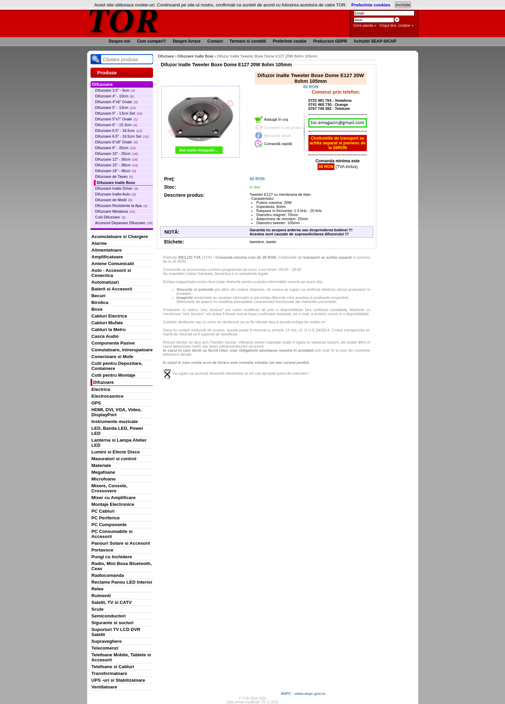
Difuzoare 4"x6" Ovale (116, 102)
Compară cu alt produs (283, 127)
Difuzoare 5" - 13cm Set (119, 113)
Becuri (99, 295)
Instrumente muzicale (115, 421)
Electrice (101, 389)
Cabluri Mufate (107, 322)
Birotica (100, 302)
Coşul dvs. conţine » (396, 25)
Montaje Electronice (113, 504)
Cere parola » (365, 25)
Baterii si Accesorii (112, 288)
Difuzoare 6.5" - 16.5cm (118, 130)
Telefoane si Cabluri (113, 666)
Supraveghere (107, 641)
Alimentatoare (107, 250)
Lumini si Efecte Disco (116, 451)
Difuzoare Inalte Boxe (116, 183)
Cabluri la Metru (109, 329)
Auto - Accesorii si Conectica (111, 273)
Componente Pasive (113, 343)
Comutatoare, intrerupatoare (122, 349)
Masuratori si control (114, 458)
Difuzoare (103, 382)
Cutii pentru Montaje (113, 375)
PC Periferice (106, 517)
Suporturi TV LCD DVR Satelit (116, 632)
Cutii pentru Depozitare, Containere (117, 366)
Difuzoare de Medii (113, 200)
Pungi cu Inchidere (112, 556)
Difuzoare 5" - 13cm (115, 107)
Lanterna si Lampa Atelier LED (119, 443)
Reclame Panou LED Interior (122, 582)
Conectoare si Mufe (112, 356)
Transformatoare (109, 673)
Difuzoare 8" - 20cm (115, 148)
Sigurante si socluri (113, 622)
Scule (98, 609)
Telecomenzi (105, 648)
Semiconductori (109, 615)
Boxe (97, 309)
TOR (123, 20)
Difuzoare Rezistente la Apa (121, 206)
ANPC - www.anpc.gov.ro (302, 693)
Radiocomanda (108, 575)
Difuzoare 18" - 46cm (115, 171)
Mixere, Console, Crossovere (110, 488)
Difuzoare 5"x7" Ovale (116, 119)
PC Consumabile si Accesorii (112, 534)
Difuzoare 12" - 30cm (116, 159)
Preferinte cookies (370, 4)
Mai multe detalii (278, 136)
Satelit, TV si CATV (112, 602)
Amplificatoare (107, 256)
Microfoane (104, 479)
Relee (98, 588)
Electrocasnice (108, 396)
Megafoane (103, 472)
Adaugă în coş (276, 119)
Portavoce (102, 550)
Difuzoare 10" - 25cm (116, 153)
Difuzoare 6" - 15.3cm (116, 125)
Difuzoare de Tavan (114, 176)
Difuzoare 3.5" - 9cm (115, 90)
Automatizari (105, 282)
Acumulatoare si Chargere (120, 236)
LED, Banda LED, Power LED (118, 431)
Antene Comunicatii (113, 263)
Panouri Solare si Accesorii (121, 543)
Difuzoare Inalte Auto (115, 194)
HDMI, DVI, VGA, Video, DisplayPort (117, 412)
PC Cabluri (103, 511)
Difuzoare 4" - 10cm (114, 96)
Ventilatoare (104, 686)
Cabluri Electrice (109, 316)
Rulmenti (101, 595)
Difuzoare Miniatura (115, 211)
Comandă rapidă (278, 144)
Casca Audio (105, 336)
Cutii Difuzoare (110, 217)
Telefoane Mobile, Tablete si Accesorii (121, 657)
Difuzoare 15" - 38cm (116, 165)
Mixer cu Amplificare (114, 497)
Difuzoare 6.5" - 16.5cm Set (122, 136)
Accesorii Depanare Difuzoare (124, 223)
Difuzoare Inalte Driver (116, 188)
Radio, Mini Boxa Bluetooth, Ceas (122, 566)
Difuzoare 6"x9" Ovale (116, 142)
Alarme (99, 243)
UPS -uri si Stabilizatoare (118, 680)
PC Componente (109, 524)
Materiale (101, 465)
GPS (96, 402)
